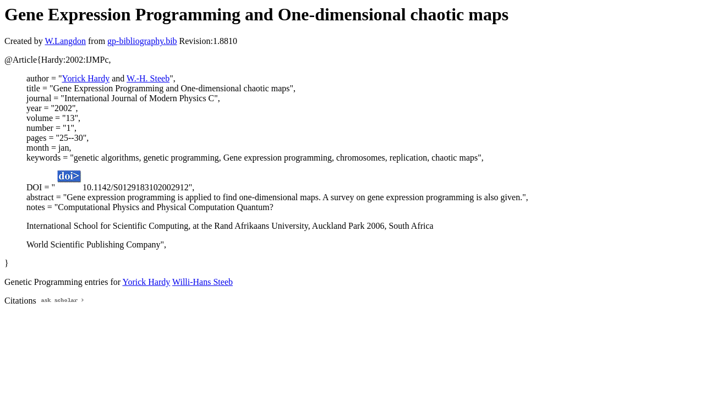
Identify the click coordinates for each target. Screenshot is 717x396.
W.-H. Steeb (148, 78)
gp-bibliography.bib (142, 41)
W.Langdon (65, 41)
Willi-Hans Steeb (202, 282)
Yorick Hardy (86, 78)
